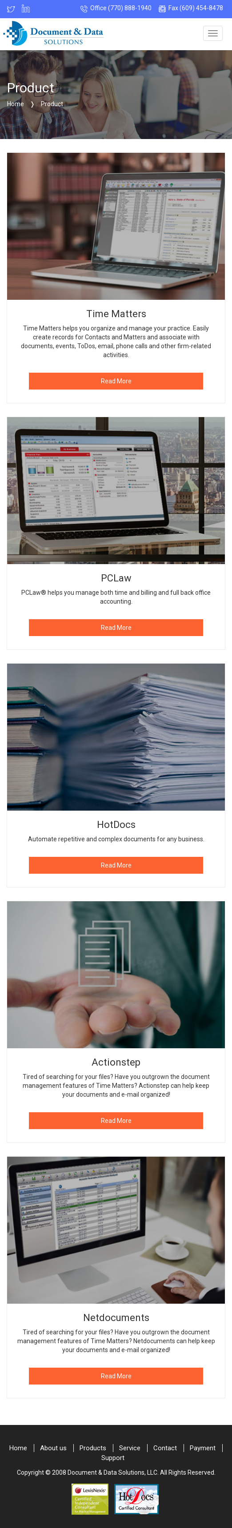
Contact (165, 1448)
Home (18, 1448)
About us (53, 1448)
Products (93, 1448)
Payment (203, 1448)
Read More (116, 381)
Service (129, 1448)
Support (112, 1458)
